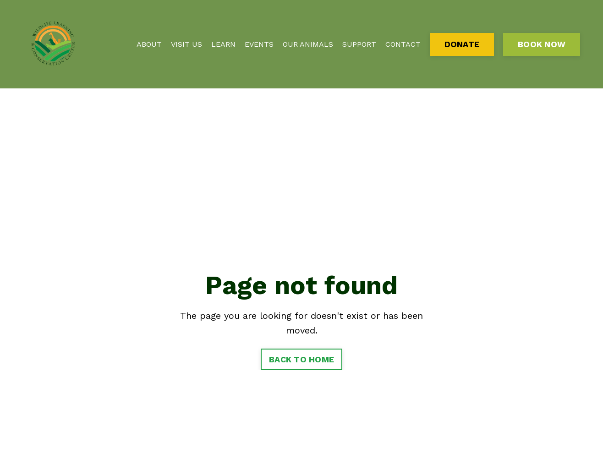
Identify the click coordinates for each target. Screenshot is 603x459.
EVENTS (259, 44)
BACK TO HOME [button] (301, 359)
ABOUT (149, 44)
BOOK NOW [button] (541, 44)
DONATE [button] (462, 44)
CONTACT (403, 44)
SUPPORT (359, 44)
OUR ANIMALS (308, 44)
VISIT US (186, 44)
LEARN (223, 44)
